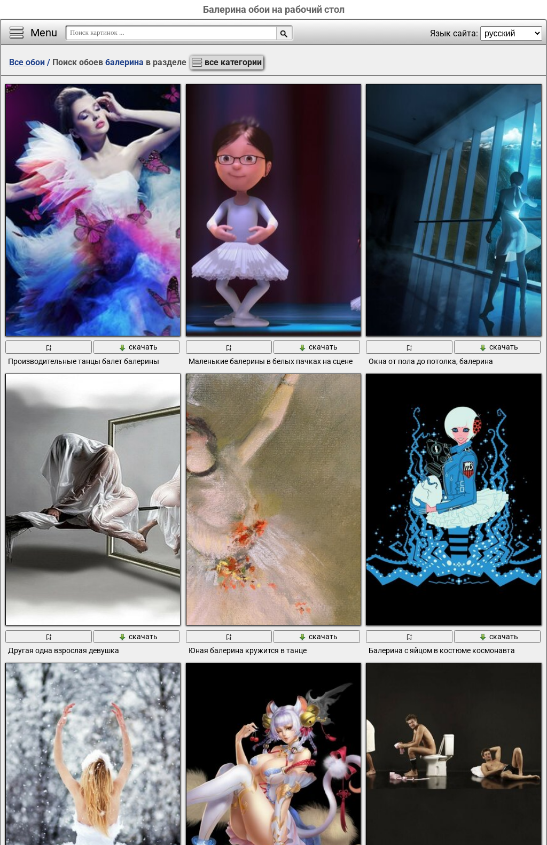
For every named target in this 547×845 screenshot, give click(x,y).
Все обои (27, 62)
